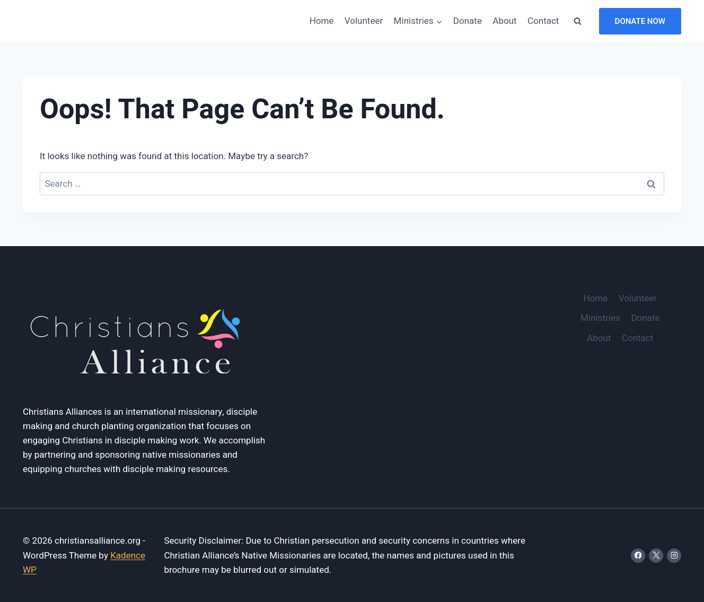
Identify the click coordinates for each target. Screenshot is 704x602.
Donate (467, 21)
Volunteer (364, 21)
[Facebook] (638, 555)
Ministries (600, 318)
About (504, 21)
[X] (656, 555)
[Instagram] (674, 555)
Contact (543, 21)
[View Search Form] (578, 21)
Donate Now (640, 21)
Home (322, 21)
